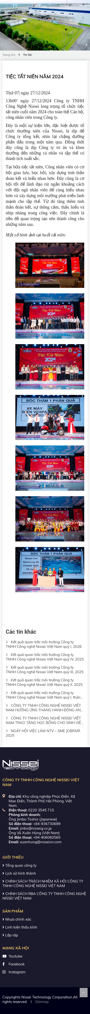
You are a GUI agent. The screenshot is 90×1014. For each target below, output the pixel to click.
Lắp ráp (10, 935)
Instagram (17, 972)
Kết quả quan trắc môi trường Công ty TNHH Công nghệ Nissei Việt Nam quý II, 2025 (44, 682)
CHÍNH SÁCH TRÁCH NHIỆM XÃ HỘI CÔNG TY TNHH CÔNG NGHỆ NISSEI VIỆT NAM (42, 883)
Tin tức (27, 55)
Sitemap (42, 1001)
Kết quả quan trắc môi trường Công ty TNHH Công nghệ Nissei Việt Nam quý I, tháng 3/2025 (44, 695)
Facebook (17, 964)
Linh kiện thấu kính (19, 927)
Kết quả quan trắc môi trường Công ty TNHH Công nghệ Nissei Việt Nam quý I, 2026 (44, 644)
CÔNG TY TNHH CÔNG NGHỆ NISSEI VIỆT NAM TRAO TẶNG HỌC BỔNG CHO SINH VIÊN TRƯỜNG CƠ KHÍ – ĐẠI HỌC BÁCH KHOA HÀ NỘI (45, 720)
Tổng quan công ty (19, 865)
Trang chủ (8, 55)
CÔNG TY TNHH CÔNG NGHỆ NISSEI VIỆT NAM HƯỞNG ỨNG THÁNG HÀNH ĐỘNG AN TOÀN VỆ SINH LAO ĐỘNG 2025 (43, 707)
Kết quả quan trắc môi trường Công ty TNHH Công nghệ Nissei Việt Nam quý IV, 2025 (45, 656)
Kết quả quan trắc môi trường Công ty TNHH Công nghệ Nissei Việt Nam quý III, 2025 (45, 669)
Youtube (15, 956)
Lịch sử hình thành (19, 873)
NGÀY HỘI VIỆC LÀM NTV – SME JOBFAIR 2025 (43, 733)
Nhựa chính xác (16, 919)
